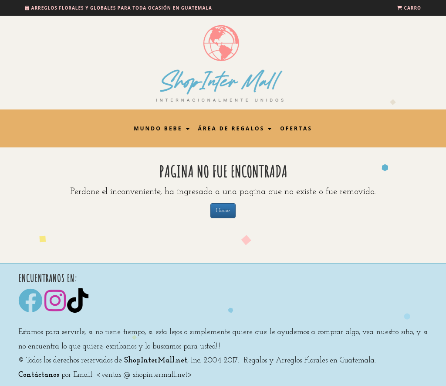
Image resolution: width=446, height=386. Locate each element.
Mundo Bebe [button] (161, 128)
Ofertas (296, 128)
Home (223, 210)
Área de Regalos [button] (235, 128)
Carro (412, 8)
